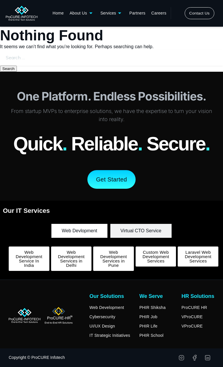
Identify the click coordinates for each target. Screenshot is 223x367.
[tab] (79, 231)
